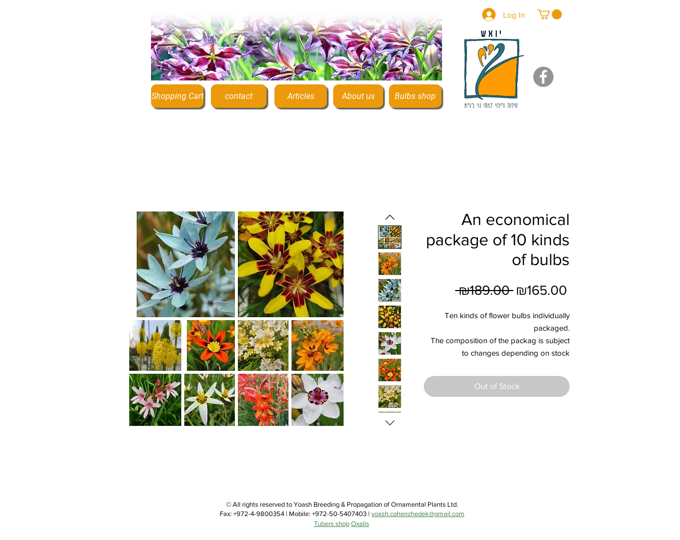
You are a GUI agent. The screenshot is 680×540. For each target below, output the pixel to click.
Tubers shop (331, 524)
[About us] (358, 96)
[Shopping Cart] (177, 96)
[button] (549, 14)
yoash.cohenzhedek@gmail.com (417, 514)
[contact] (239, 96)
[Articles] (300, 96)
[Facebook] (543, 77)
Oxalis (360, 524)
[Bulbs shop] (415, 96)
